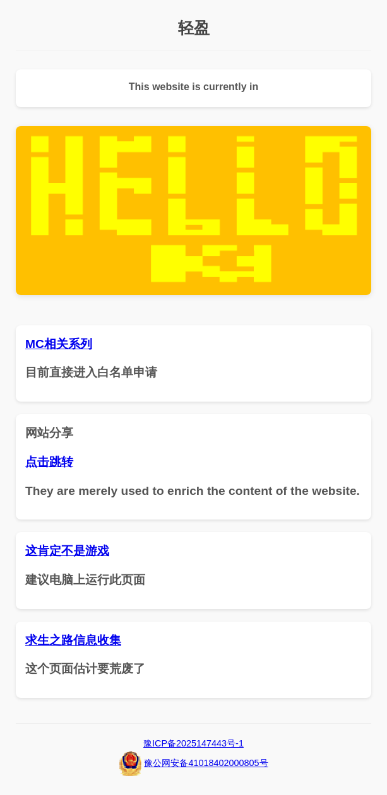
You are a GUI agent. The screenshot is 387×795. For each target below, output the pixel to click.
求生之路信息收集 (73, 640)
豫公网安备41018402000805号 (206, 763)
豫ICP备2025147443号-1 (193, 743)
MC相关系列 (58, 344)
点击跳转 (49, 461)
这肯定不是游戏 (67, 550)
